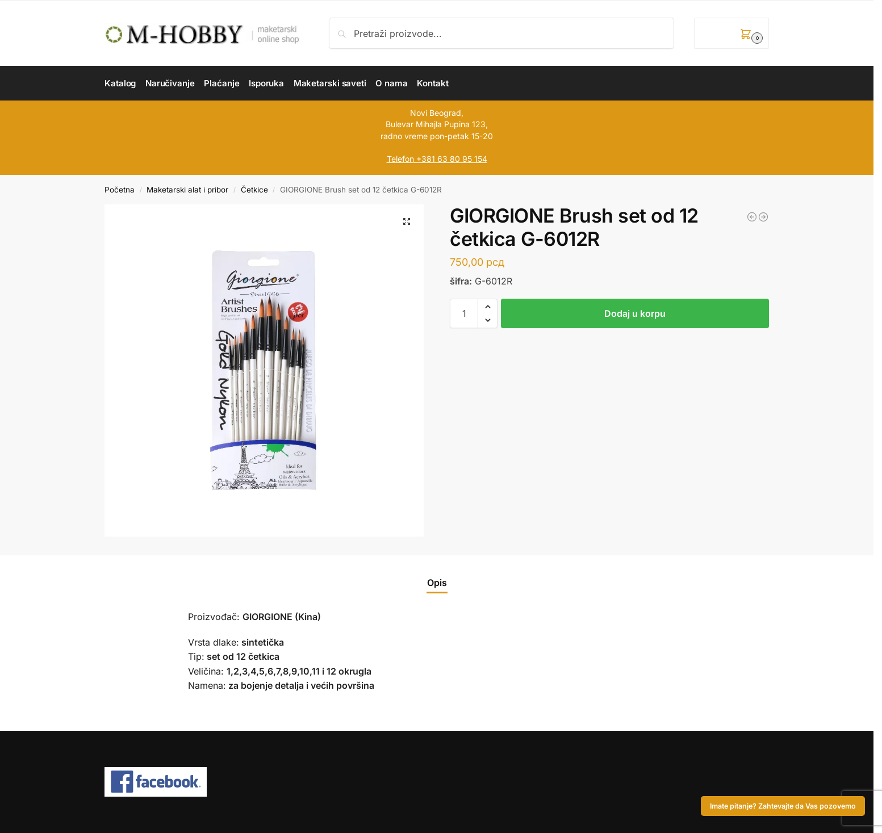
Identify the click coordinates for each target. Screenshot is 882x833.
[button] (731, 33)
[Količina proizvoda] (464, 313)
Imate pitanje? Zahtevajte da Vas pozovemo (783, 806)
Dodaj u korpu (635, 313)
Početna (119, 189)
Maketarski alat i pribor (187, 189)
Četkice (254, 189)
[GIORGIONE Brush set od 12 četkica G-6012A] (752, 217)
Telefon (400, 159)
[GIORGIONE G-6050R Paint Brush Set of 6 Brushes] (763, 217)
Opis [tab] (437, 582)
